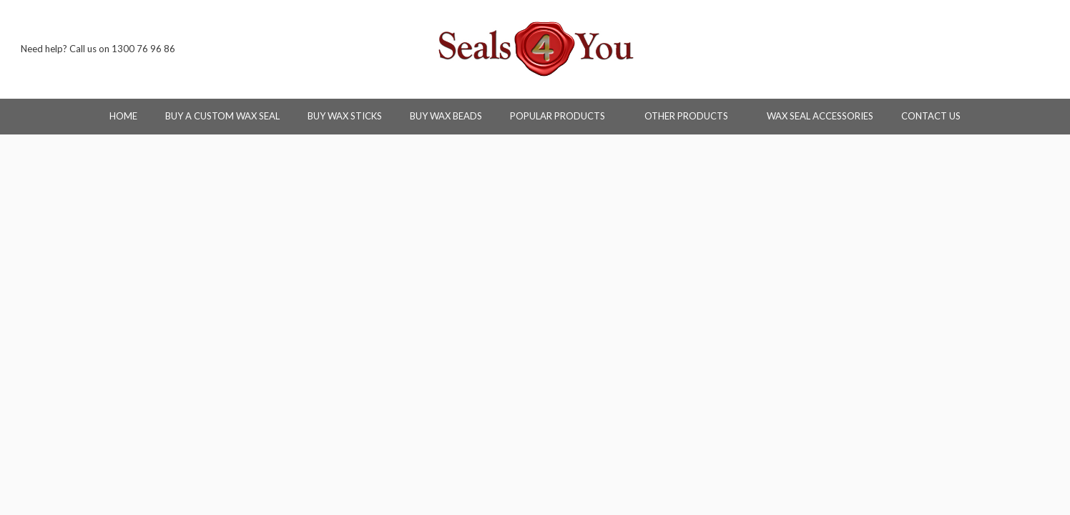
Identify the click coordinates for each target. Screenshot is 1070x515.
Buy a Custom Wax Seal (222, 116)
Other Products (692, 116)
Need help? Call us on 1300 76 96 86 (98, 48)
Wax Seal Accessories (820, 116)
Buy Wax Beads (446, 116)
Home (123, 116)
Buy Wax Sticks (345, 116)
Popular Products (563, 116)
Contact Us (931, 116)
